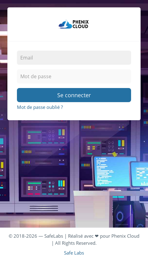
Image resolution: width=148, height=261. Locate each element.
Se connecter (74, 95)
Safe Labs (74, 253)
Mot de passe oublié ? (40, 107)
